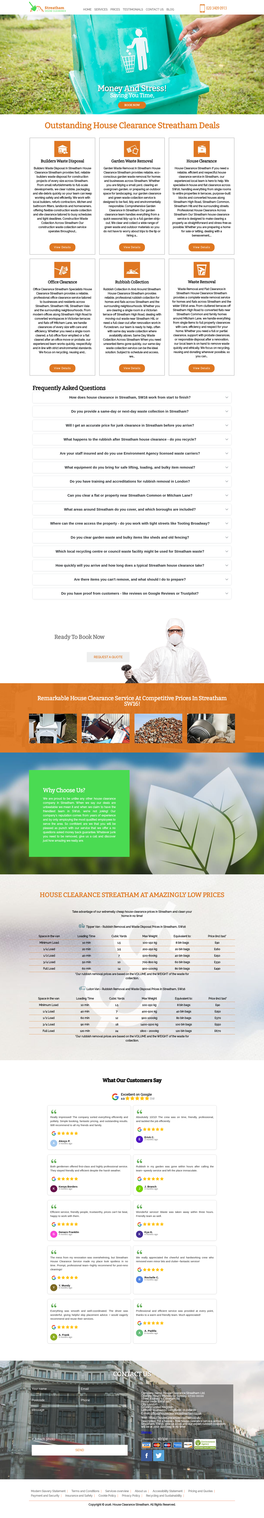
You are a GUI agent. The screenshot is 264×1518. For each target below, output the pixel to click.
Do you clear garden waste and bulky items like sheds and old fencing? (130, 537)
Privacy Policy (129, 1498)
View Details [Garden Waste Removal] (132, 247)
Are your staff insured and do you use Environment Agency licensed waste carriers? (130, 453)
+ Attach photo (43, 1439)
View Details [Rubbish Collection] (132, 368)
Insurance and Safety (78, 1498)
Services (101, 9)
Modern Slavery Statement (48, 1494)
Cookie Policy (106, 1498)
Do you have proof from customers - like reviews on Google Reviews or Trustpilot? (130, 593)
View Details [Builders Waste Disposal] (62, 247)
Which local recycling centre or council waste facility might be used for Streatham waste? (130, 551)
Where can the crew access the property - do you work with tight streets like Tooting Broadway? (130, 523)
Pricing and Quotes (198, 1494)
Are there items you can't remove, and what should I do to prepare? (130, 579)
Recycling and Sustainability (161, 1498)
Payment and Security (45, 1498)
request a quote (108, 657)
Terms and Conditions (85, 1494)
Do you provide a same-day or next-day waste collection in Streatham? (130, 411)
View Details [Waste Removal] (201, 368)
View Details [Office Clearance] (62, 368)
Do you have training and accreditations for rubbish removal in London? (130, 481)
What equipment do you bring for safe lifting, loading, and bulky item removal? (130, 467)
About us (139, 1494)
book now (132, 105)
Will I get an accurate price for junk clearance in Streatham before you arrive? (130, 425)
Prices (115, 9)
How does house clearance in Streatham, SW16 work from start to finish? (130, 397)
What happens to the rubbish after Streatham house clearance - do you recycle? (130, 439)
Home (87, 9)
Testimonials (133, 9)
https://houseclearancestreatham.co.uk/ (177, 1419)
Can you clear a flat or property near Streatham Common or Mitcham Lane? (129, 495)
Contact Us (155, 9)
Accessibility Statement (165, 1494)
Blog (170, 9)
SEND (79, 1450)
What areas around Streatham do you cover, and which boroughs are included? (130, 509)
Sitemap (148, 1433)
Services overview (116, 1494)
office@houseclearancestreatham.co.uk (178, 1414)
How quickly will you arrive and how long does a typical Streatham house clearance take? (130, 565)
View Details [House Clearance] (201, 247)
